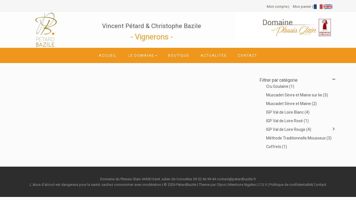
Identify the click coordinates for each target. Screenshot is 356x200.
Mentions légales (242, 184)
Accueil (108, 55)
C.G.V (262, 184)
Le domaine (141, 55)
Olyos (221, 184)
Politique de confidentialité (291, 184)
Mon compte (277, 6)
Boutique (178, 55)
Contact (247, 55)
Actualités (214, 55)
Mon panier (302, 6)
